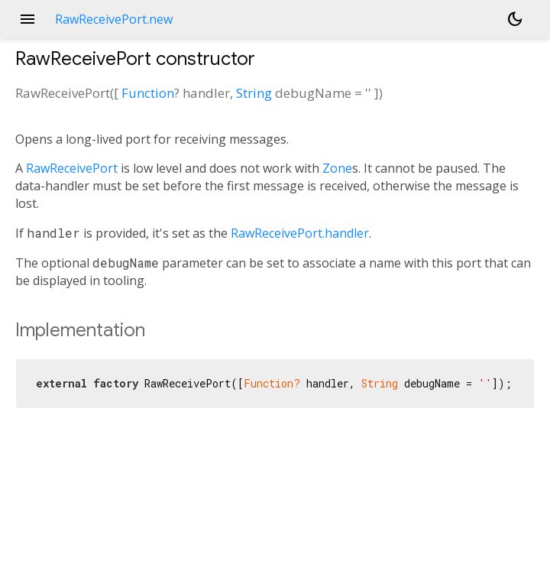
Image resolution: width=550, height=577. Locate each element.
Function (147, 93)
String (254, 93)
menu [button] (27, 19)
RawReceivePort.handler (300, 233)
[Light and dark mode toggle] (515, 19)
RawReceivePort (72, 168)
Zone (337, 168)
